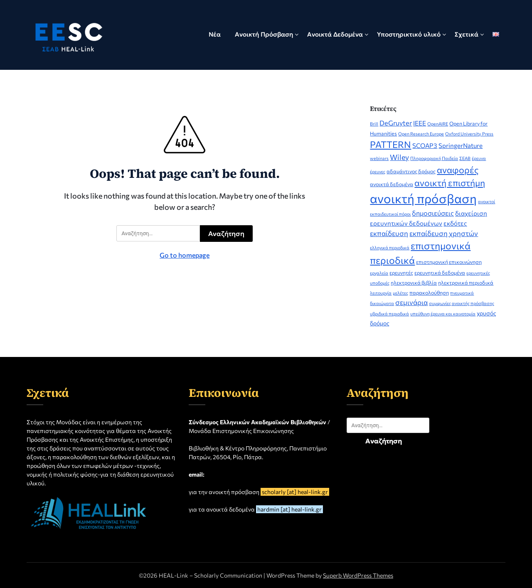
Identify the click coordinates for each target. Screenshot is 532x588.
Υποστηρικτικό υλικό (409, 34)
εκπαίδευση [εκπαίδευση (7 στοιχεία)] (389, 233)
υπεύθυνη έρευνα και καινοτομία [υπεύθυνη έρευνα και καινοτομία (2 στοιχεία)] (442, 313)
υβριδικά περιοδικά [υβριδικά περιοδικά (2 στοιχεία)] (389, 313)
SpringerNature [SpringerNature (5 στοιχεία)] (460, 145)
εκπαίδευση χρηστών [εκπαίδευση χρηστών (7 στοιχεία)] (443, 233)
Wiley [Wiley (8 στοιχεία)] (399, 157)
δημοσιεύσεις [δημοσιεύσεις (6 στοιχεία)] (433, 213)
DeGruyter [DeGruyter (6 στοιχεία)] (395, 122)
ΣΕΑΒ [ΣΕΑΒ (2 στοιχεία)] (464, 158)
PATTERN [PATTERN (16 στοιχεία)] (390, 144)
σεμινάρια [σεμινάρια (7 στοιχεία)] (411, 302)
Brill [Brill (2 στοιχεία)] (374, 123)
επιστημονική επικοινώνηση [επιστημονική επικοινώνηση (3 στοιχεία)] (449, 261)
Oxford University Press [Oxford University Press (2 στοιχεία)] (469, 133)
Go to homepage (184, 255)
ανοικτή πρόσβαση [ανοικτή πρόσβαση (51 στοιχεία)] (423, 198)
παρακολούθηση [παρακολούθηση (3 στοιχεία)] (429, 292)
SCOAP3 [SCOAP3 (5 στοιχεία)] (424, 145)
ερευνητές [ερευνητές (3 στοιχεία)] (401, 272)
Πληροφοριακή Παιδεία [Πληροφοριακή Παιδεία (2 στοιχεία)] (434, 158)
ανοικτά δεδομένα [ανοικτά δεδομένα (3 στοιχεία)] (391, 184)
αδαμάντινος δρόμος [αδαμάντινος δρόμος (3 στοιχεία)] (411, 171)
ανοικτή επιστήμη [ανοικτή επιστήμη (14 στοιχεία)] (449, 182)
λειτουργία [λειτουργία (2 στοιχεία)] (381, 292)
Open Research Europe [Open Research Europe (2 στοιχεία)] (421, 133)
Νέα (215, 34)
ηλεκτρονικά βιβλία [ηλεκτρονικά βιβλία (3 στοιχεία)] (414, 282)
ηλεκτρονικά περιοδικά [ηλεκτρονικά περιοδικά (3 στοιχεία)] (465, 282)
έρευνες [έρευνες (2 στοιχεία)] (377, 171)
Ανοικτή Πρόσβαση (264, 34)
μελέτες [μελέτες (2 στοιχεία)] (400, 292)
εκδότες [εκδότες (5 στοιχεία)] (455, 223)
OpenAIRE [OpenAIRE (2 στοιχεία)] (437, 123)
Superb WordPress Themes (358, 575)
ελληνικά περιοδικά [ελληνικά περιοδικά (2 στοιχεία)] (389, 247)
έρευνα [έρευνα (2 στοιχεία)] (479, 158)
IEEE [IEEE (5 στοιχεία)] (419, 123)
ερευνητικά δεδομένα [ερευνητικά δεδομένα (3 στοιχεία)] (439, 272)
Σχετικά (466, 34)
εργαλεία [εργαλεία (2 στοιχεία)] (379, 273)
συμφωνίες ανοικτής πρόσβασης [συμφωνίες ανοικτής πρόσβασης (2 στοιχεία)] (461, 303)
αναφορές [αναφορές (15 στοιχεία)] (458, 169)
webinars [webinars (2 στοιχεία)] (379, 158)
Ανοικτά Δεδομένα (335, 34)
